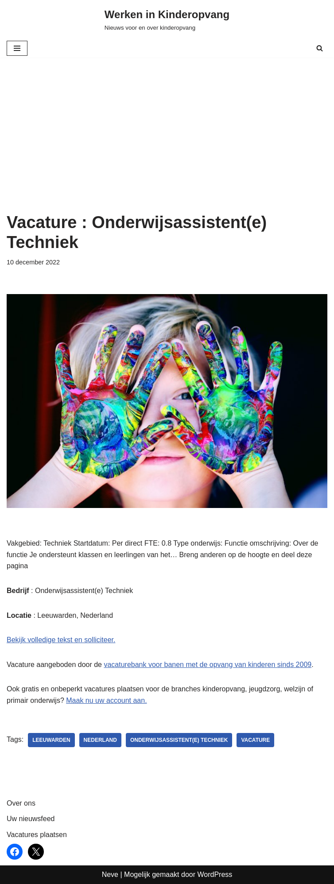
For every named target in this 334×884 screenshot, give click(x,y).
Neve (110, 874)
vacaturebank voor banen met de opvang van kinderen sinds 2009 (207, 664)
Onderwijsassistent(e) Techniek (179, 740)
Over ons (21, 803)
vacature (255, 740)
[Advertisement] (167, 146)
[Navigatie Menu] (17, 48)
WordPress (214, 874)
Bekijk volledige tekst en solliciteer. (61, 640)
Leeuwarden (51, 740)
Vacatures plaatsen (37, 834)
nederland (100, 740)
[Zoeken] (319, 48)
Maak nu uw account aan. (106, 700)
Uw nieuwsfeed (31, 818)
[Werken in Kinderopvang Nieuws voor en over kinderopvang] (167, 19)
